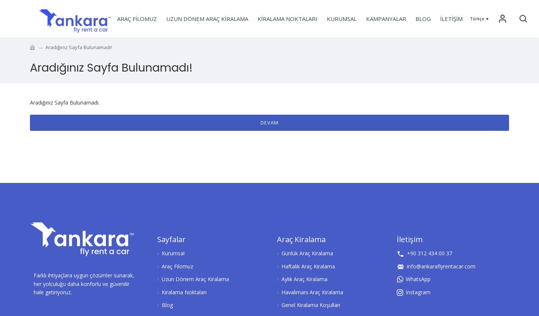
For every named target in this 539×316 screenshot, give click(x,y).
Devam (269, 122)
